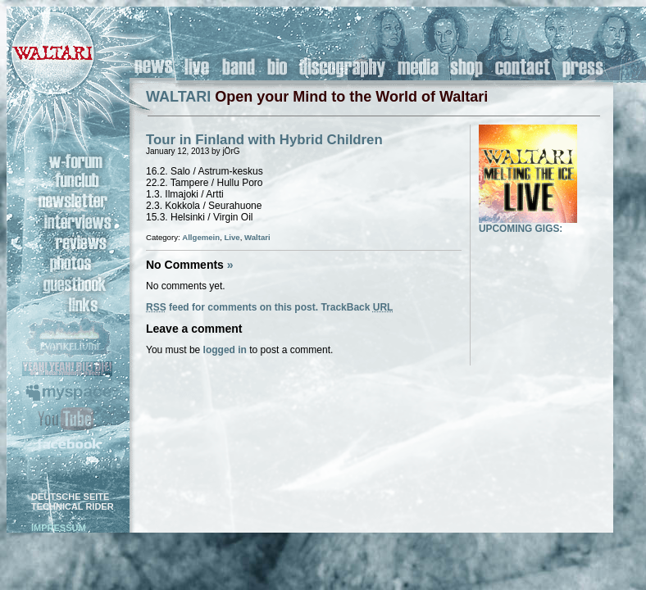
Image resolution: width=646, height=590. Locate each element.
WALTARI (178, 96)
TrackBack (357, 307)
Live (231, 237)
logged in (225, 350)
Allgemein (201, 237)
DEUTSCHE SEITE (70, 497)
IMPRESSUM (58, 528)
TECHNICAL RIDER (72, 506)
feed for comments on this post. (232, 307)
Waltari (257, 237)
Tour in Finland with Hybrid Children (264, 140)
